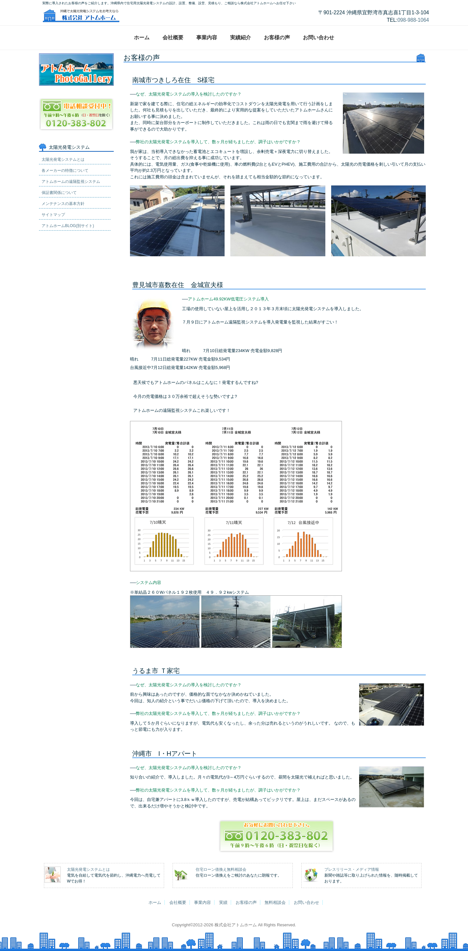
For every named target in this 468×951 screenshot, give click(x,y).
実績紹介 (240, 37)
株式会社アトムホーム (235, 924)
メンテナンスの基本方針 (63, 192)
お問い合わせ (318, 37)
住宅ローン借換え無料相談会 (221, 869)
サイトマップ (53, 203)
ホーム (142, 37)
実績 (223, 902)
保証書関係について (59, 181)
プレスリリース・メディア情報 (351, 869)
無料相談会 (275, 902)
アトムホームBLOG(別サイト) (68, 214)
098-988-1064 (413, 20)
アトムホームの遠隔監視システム (71, 170)
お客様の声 (277, 37)
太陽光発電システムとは (63, 148)
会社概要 (172, 37)
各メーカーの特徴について (65, 159)
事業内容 (206, 37)
